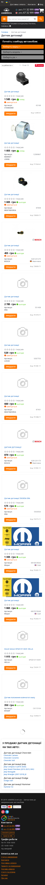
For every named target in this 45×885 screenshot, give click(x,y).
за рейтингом (7, 65)
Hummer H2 (8, 787)
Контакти (32, 4)
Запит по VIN (7, 836)
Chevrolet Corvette (11, 758)
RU (2, 2)
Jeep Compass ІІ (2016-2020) (15, 766)
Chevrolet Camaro (11, 755)
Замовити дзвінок (8, 833)
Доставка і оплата (17, 4)
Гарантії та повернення (10, 866)
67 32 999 (25, 12)
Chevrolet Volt (9, 760)
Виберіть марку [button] (11, 46)
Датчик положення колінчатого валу (19, 697)
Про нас (4, 878)
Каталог (4, 875)
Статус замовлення (9, 857)
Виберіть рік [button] (10, 57)
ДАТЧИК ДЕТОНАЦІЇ (12, 447)
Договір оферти (8, 869)
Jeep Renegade (9, 772)
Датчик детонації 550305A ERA (17, 498)
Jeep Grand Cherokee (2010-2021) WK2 (19, 769)
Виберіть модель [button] (12, 52)
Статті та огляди (8, 872)
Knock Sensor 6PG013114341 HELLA (18, 649)
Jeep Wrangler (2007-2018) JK (15, 774)
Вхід (40, 4)
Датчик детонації (11, 91)
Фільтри (39, 65)
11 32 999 (25, 9)
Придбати (10, 113)
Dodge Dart (8, 780)
